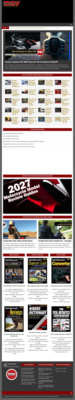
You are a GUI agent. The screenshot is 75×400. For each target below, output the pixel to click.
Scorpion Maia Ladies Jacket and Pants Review (17, 241)
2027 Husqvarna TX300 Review (11, 136)
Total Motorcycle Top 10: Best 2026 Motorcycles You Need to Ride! (28, 380)
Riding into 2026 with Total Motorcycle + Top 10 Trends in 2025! (33, 120)
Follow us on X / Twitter (61, 368)
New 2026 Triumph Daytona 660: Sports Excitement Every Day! (49, 92)
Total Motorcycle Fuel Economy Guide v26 (14, 286)
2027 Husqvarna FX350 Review (11, 138)
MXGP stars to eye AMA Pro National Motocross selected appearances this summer (46, 387)
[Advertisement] (47, 11)
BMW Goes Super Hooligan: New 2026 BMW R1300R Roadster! (16, 102)
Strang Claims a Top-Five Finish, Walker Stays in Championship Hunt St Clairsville (23, 141)
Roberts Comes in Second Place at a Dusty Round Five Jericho (19, 146)
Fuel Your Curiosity (29, 364)
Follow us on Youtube (61, 371)
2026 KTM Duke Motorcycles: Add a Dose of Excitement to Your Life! (48, 111)
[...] (59, 68)
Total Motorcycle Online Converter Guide (61, 286)
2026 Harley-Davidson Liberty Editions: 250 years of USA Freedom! (65, 111)
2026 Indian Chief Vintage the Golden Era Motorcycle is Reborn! (33, 111)
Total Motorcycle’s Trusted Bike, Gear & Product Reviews (37, 217)
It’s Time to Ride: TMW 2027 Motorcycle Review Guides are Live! (65, 83)
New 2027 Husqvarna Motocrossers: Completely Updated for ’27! (15, 83)
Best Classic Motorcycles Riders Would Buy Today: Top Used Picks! (49, 102)
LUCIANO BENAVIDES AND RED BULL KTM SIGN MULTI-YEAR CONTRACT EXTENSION (45, 382)
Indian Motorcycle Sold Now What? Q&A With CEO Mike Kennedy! (16, 111)
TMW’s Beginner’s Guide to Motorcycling (37, 286)
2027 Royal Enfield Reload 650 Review (13, 133)
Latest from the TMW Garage (46, 364)
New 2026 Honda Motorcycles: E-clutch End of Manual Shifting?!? (32, 102)
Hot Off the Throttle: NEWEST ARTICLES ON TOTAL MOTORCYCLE (37, 75)
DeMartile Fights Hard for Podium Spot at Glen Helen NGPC (18, 144)
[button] (71, 24)
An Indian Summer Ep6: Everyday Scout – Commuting (54, 241)
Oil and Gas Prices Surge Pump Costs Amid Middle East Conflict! (66, 92)
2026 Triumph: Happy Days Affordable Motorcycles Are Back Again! (16, 120)
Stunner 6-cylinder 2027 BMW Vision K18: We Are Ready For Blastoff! (31, 62)
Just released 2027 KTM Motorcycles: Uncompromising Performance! (16, 92)
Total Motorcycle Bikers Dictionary (37, 332)
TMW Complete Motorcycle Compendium (61, 334)
